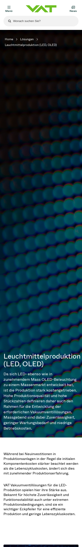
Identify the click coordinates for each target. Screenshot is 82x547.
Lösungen (27, 39)
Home (9, 39)
